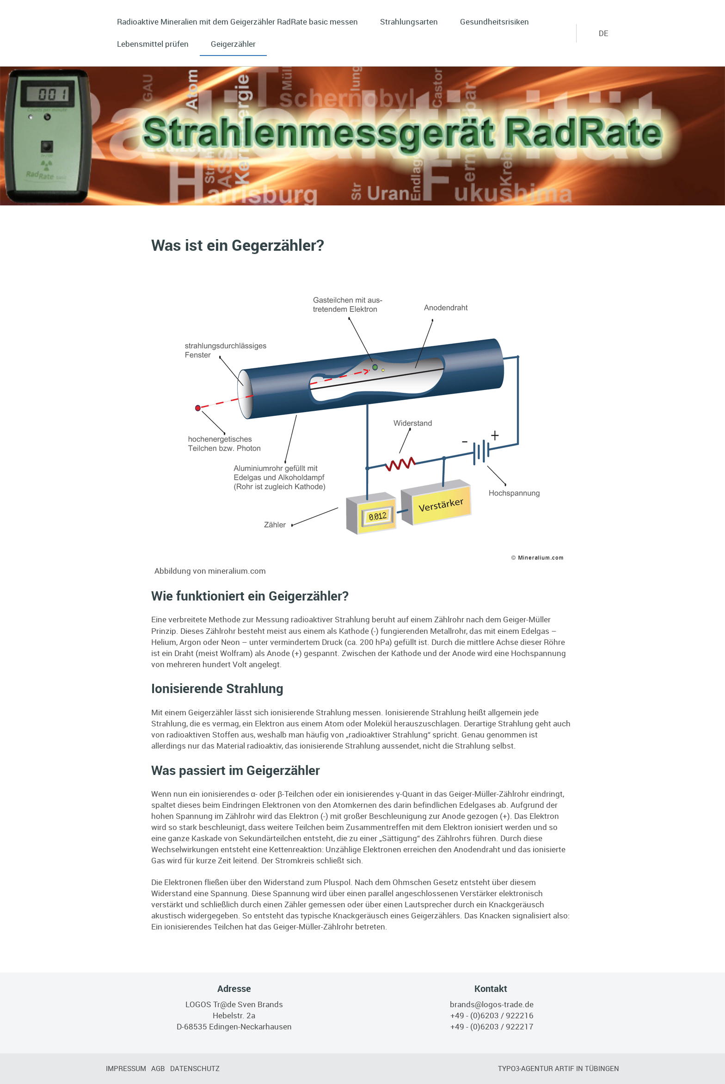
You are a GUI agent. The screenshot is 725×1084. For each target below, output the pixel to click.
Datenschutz (195, 1068)
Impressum (126, 1068)
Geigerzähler (233, 43)
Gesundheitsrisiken (494, 21)
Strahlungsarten (409, 21)
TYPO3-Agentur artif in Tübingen (558, 1068)
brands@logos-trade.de (492, 1004)
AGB (158, 1068)
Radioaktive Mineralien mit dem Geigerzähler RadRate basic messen (237, 21)
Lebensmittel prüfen (153, 43)
